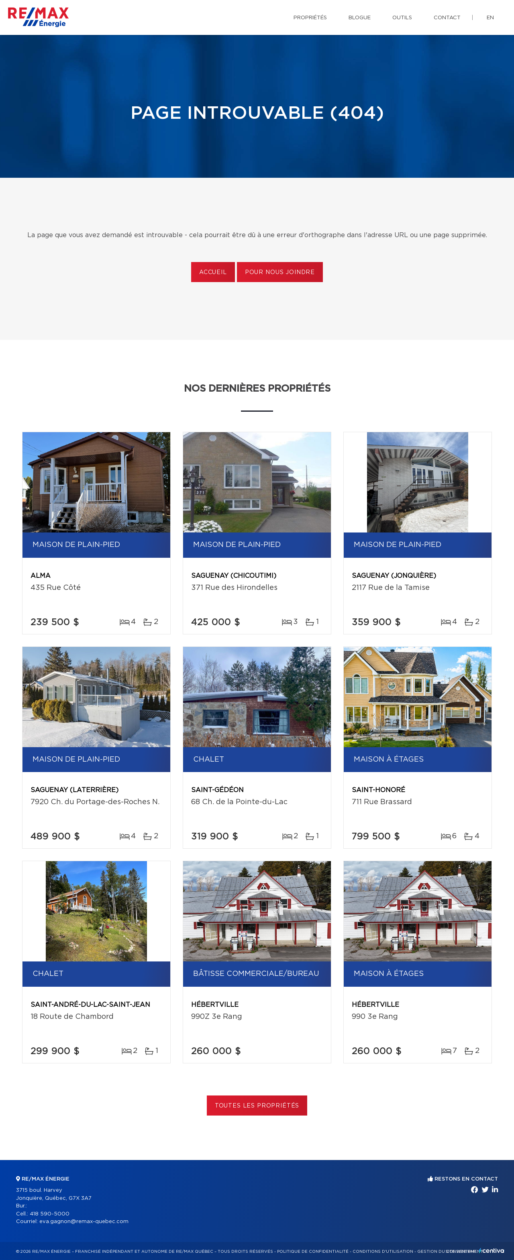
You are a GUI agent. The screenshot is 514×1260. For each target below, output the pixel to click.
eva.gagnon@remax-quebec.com (83, 1221)
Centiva (491, 1250)
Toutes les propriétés (257, 1106)
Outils (402, 17)
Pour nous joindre (280, 272)
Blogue (360, 17)
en (490, 17)
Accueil (213, 272)
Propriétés (310, 17)
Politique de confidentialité (313, 1252)
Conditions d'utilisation (383, 1252)
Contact (447, 17)
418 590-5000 (49, 1214)
